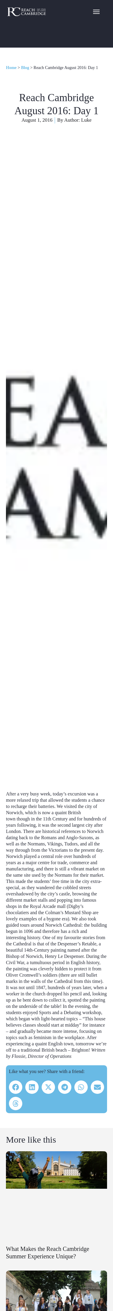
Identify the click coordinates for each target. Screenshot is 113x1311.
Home (11, 67)
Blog (25, 67)
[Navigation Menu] (96, 11)
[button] (15, 1087)
